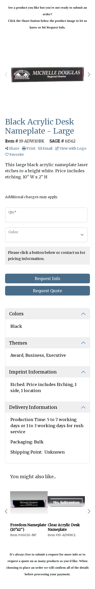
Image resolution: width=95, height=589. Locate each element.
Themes (18, 343)
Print (28, 148)
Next (88, 74)
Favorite (14, 154)
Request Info (47, 278)
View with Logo (70, 148)
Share (12, 148)
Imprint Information (33, 372)
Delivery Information (33, 407)
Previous (6, 74)
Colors (16, 314)
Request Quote (47, 290)
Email (45, 148)
